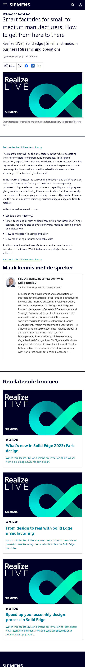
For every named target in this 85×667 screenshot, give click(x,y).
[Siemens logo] (20, 4)
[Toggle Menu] (5, 5)
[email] (39, 66)
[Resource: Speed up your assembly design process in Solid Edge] (42, 599)
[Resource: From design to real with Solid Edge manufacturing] (42, 513)
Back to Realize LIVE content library (22, 147)
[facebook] (26, 66)
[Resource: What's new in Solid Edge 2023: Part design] (42, 428)
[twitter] (20, 66)
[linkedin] (33, 66)
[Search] (73, 5)
